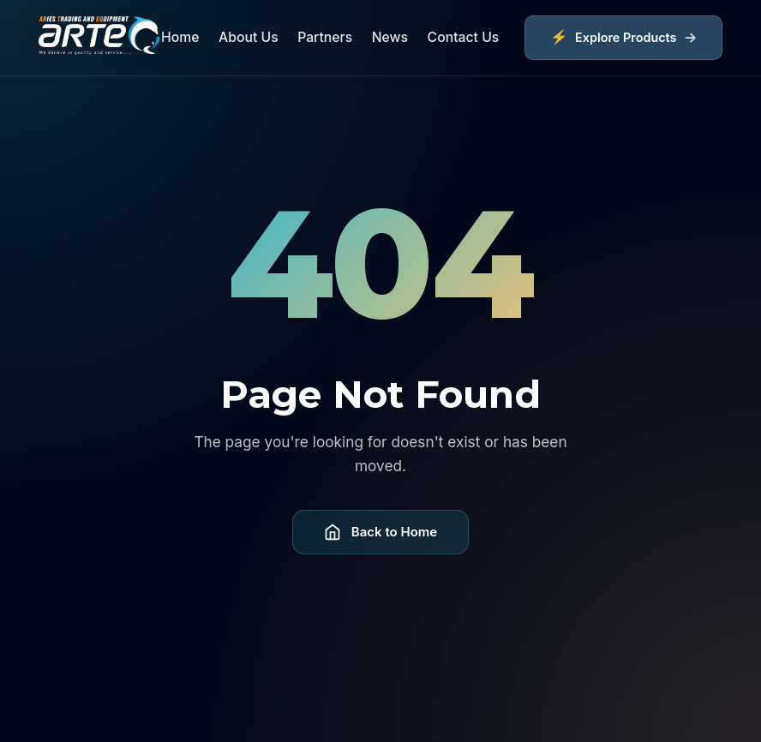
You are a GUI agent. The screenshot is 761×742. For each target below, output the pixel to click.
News (390, 37)
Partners (324, 37)
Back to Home (380, 532)
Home (180, 37)
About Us (249, 37)
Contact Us (464, 37)
